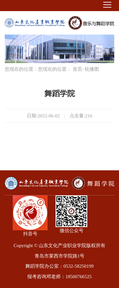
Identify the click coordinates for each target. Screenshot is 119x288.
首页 (77, 69)
